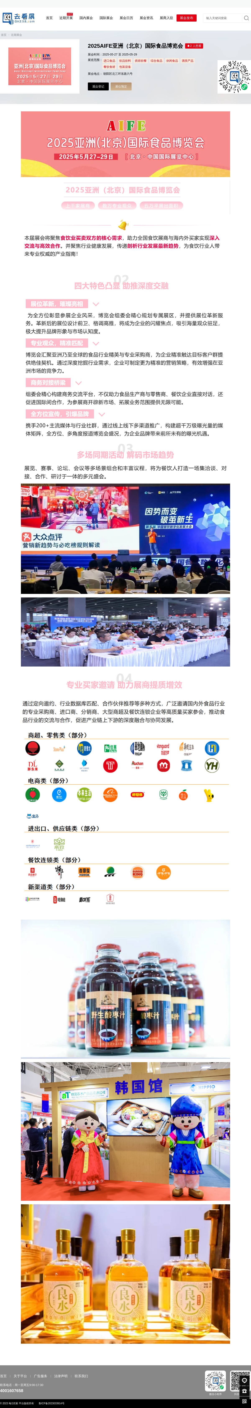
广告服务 (40, 1376)
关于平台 (20, 1376)
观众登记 (98, 86)
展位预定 (121, 86)
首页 (3, 34)
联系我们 (81, 1376)
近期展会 (16, 34)
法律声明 (61, 1376)
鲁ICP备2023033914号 (51, 1403)
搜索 (246, 18)
